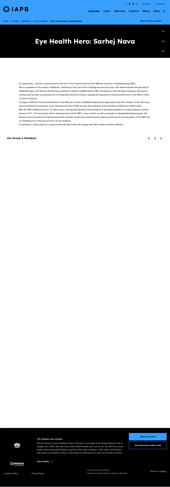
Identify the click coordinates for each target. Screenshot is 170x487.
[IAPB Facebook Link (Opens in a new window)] (129, 4)
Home (5, 21)
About (144, 11)
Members (26, 21)
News (156, 11)
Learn (103, 11)
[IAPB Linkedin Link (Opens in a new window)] (133, 4)
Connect (132, 11)
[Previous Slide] (149, 139)
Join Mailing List (152, 443)
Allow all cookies (148, 454)
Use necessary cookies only (148, 463)
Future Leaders (41, 21)
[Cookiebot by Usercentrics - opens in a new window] (17, 482)
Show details (43, 479)
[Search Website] (164, 11)
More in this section (152, 21)
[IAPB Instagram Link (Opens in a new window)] (136, 4)
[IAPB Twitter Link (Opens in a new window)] (126, 4)
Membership (160, 4)
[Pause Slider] (155, 139)
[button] (146, 4)
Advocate (117, 11)
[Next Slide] (161, 139)
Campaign (90, 11)
